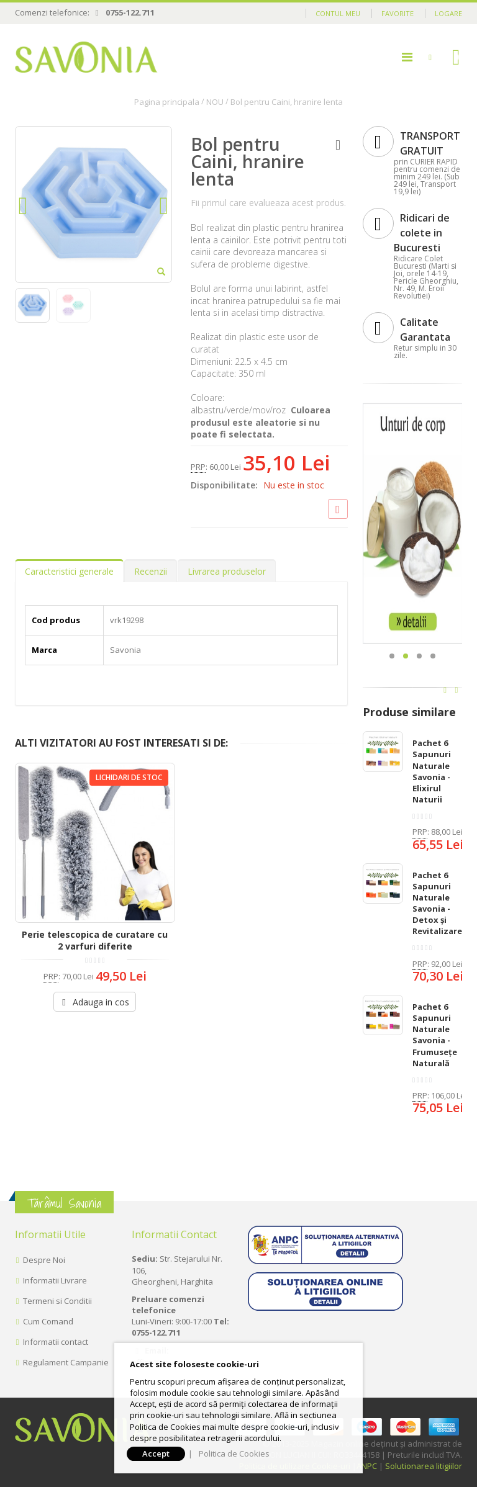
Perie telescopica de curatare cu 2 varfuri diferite (95, 940)
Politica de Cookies (234, 1453)
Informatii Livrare (55, 1280)
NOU (215, 101)
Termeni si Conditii (57, 1300)
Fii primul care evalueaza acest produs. (268, 203)
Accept (156, 1453)
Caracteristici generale (69, 571)
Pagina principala (166, 101)
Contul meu (338, 13)
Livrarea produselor (227, 571)
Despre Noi (44, 1259)
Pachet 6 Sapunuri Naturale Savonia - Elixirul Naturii (431, 771)
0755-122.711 (130, 12)
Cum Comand (48, 1321)
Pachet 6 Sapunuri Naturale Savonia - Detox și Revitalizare (437, 903)
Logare (448, 13)
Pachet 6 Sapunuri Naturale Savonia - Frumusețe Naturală (434, 1035)
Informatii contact (55, 1341)
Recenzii (150, 571)
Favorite (397, 13)
